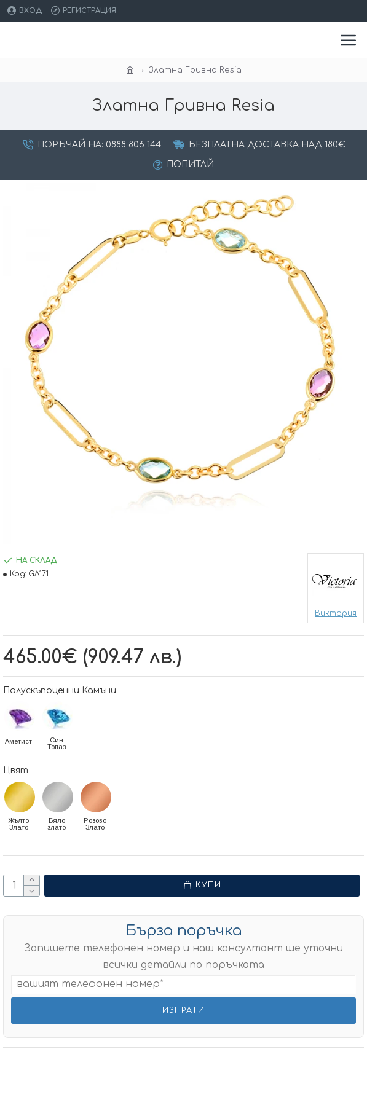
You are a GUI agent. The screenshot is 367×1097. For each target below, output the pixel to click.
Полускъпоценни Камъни (59, 690)
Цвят (15, 770)
